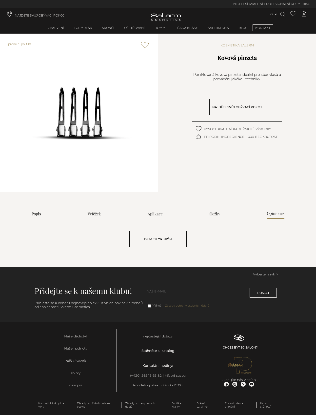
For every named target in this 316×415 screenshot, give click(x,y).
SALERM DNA (218, 28)
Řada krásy (187, 28)
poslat (263, 293)
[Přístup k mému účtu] (304, 14)
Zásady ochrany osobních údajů (187, 305)
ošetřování (134, 28)
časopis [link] (75, 385)
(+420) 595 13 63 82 (146, 375)
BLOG (243, 28)
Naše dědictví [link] (75, 336)
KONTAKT (262, 28)
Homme (161, 28)
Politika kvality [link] (176, 405)
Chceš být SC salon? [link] (240, 347)
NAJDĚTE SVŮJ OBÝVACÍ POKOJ (237, 107)
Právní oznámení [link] (203, 405)
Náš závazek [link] (75, 361)
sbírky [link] (75, 373)
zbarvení (56, 28)
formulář (83, 28)
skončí (108, 28)
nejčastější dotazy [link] (158, 336)
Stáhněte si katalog (157, 351)
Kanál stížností (265, 405)
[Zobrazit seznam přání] (293, 14)
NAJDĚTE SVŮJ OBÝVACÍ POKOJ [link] (39, 15)
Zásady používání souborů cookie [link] (93, 405)
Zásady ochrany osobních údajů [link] (141, 405)
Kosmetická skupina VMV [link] (51, 405)
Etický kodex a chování (234, 405)
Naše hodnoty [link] (75, 348)
